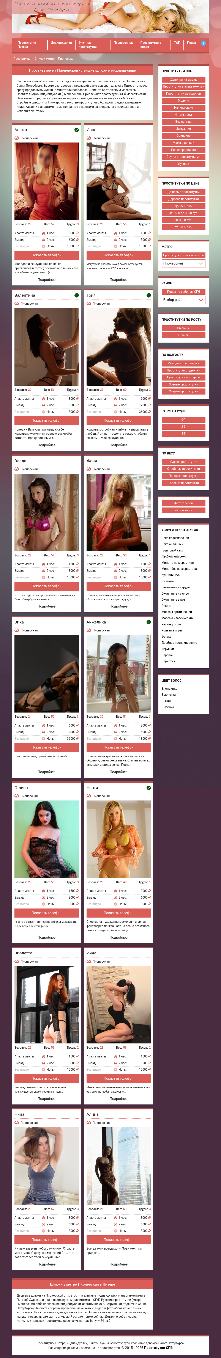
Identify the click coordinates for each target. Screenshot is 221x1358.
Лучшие (183, 164)
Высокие (183, 328)
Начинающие (183, 107)
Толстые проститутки (183, 483)
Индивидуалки (61, 42)
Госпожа (168, 581)
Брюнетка (169, 694)
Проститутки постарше (183, 377)
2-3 (183, 426)
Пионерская (29, 138)
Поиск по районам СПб (183, 291)
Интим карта (184, 510)
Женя (92, 460)
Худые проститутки (183, 462)
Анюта (20, 129)
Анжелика (96, 622)
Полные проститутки (183, 476)
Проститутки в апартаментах (183, 86)
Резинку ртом (171, 624)
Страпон (168, 655)
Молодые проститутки (183, 363)
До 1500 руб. (184, 206)
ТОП (177, 42)
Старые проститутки (183, 391)
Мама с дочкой (183, 142)
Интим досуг (184, 114)
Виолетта (23, 953)
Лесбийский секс (174, 556)
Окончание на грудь (176, 587)
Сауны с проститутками (183, 156)
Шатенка (168, 707)
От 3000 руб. (183, 220)
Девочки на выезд (183, 79)
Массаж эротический (177, 612)
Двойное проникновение (179, 642)
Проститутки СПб (158, 1348)
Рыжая (167, 701)
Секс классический (175, 538)
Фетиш (166, 636)
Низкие (183, 335)
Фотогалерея (183, 503)
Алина (93, 1114)
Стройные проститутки (183, 468)
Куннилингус (171, 575)
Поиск (191, 42)
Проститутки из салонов (183, 93)
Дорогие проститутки (183, 199)
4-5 (183, 433)
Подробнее (47, 280)
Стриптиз (168, 661)
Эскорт (167, 606)
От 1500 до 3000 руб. (183, 213)
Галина (21, 787)
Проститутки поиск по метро (183, 255)
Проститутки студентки (183, 370)
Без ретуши (183, 121)
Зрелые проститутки (183, 384)
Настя (92, 787)
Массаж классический (178, 618)
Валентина (24, 295)
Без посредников (183, 150)
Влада (20, 460)
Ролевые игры (172, 630)
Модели (183, 100)
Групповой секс (173, 550)
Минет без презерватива (179, 568)
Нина (19, 1114)
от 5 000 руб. (183, 227)
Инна (91, 129)
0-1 (183, 419)
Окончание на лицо (175, 593)
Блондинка (169, 688)
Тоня (91, 295)
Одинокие (184, 135)
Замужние (183, 128)
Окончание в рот (173, 599)
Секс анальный (172, 544)
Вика (19, 622)
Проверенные (123, 42)
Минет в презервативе (178, 562)
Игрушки (168, 649)
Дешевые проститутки (183, 192)
